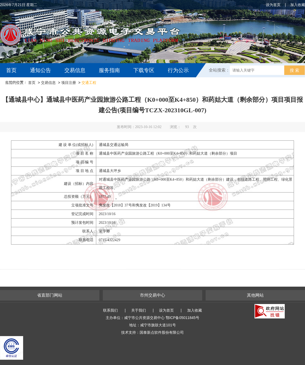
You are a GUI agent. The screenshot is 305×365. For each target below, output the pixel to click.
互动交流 (17, 84)
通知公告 (40, 70)
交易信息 (74, 70)
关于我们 (138, 310)
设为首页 (273, 5)
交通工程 (89, 82)
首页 (11, 70)
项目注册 (68, 82)
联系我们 (110, 310)
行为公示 (178, 70)
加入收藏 (297, 5)
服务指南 (109, 70)
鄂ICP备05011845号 (182, 318)
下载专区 (143, 70)
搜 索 (294, 70)
